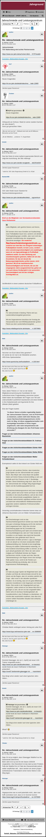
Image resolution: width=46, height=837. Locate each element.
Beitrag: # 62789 (7, 213)
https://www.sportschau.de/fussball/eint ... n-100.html (20, 362)
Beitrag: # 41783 (7, 42)
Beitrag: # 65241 (7, 386)
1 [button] (23, 28)
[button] (21, 28)
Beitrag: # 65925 (7, 622)
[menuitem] (8, 12)
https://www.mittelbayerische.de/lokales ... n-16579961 (21, 328)
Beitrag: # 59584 (7, 74)
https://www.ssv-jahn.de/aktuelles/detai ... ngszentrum (21, 197)
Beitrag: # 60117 (7, 151)
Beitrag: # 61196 (7, 186)
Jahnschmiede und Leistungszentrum (22, 20)
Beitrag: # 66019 (7, 752)
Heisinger (5, 646)
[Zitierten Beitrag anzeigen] (24, 111)
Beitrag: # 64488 (7, 304)
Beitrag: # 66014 (7, 655)
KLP (10, 64)
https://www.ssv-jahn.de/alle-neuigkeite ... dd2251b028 (21, 163)
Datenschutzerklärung (27, 829)
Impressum (16, 829)
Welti (3, 338)
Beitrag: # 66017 (7, 697)
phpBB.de (31, 825)
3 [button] (29, 28)
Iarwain (4, 142)
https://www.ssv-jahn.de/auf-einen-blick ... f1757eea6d (21, 54)
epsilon (11, 32)
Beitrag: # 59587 (7, 103)
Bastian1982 (5, 176)
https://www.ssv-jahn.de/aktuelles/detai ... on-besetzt (20, 664)
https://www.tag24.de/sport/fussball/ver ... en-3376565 (21, 797)
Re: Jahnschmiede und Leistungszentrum (23, 40)
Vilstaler (4, 743)
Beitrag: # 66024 (7, 788)
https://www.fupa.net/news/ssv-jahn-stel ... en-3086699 (21, 632)
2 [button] (26, 28)
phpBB (17, 824)
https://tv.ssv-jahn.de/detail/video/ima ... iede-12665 (20, 83)
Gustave (11, 93)
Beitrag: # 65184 (7, 348)
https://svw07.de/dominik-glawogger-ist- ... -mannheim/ (21, 671)
